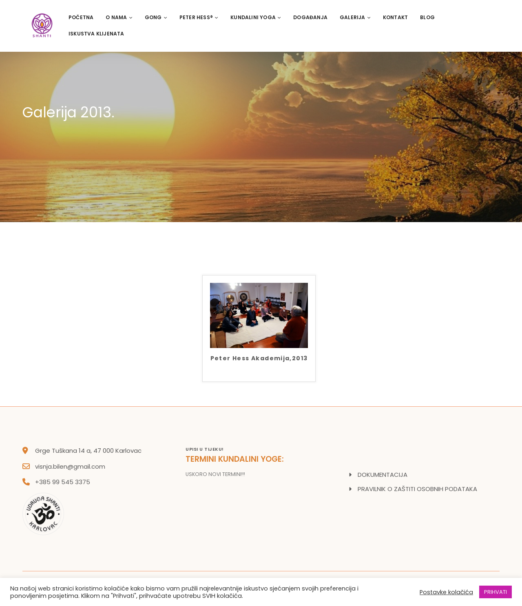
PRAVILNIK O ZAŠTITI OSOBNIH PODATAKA (417, 489)
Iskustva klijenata (96, 33)
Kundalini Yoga (255, 17)
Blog (427, 17)
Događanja (310, 17)
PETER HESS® (198, 17)
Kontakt (395, 17)
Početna (81, 17)
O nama (119, 17)
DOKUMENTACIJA (382, 474)
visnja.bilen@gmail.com (70, 466)
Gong (156, 17)
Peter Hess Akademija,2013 (259, 358)
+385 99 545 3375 (62, 482)
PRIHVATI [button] (495, 592)
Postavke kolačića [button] (446, 592)
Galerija (355, 17)
